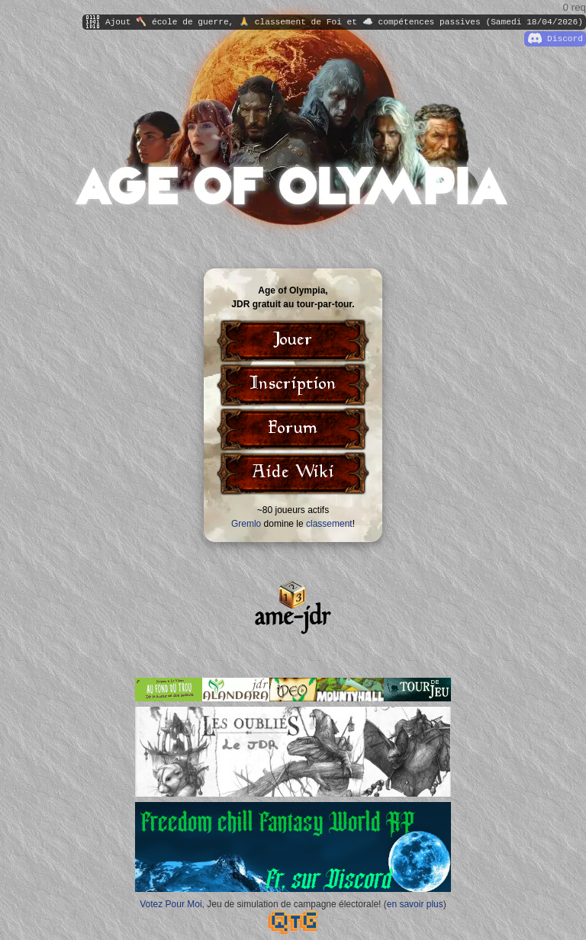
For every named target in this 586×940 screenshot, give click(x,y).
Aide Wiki (293, 473)
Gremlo (246, 523)
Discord (555, 38)
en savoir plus (415, 904)
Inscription (293, 385)
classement (329, 523)
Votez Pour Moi (170, 904)
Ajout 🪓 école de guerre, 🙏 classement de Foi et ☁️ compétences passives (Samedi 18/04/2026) (334, 21)
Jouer (293, 341)
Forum (293, 429)
